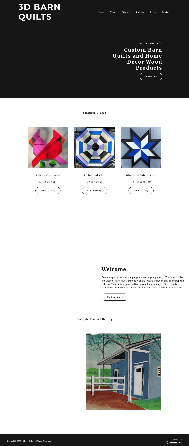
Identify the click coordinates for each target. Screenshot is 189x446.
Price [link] (153, 12)
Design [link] (126, 12)
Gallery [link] (140, 12)
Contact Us (151, 76)
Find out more (115, 297)
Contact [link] (166, 12)
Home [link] (101, 12)
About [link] (113, 12)
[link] (45, 19)
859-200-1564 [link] (156, 43)
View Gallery (48, 190)
